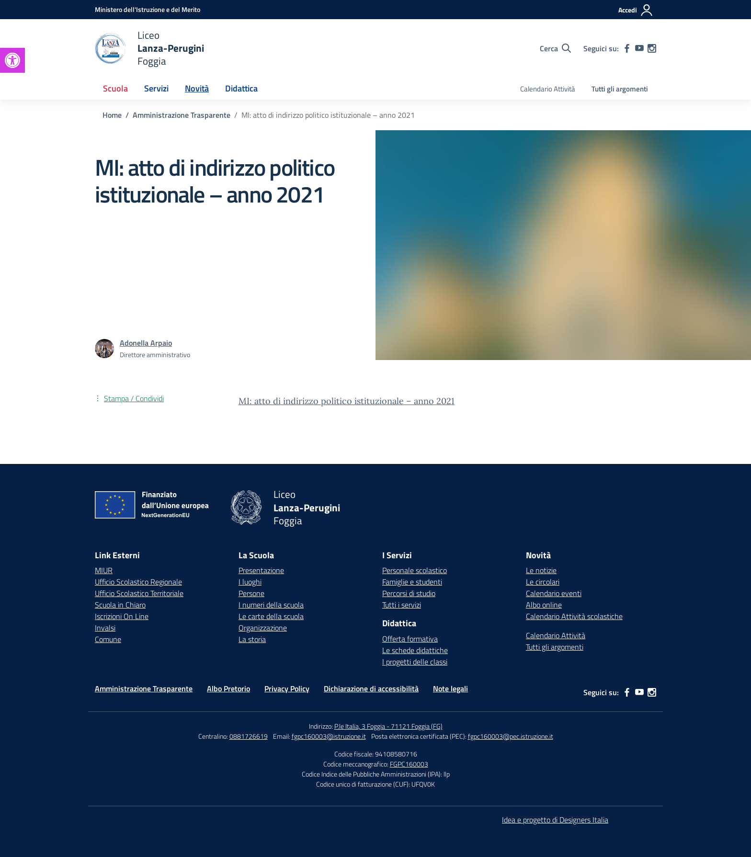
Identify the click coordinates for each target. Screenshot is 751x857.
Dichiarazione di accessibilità (371, 688)
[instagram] (652, 48)
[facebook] (627, 48)
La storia (252, 639)
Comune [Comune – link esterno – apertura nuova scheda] (108, 639)
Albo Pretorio (228, 688)
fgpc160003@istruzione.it (329, 736)
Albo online (544, 604)
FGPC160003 (409, 764)
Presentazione (261, 570)
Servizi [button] (156, 88)
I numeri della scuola (271, 604)
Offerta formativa (410, 638)
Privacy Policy (286, 688)
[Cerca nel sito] (555, 48)
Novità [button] (197, 88)
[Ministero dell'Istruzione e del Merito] (147, 9)
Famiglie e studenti (412, 581)
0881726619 (248, 736)
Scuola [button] (115, 88)
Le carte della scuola (271, 616)
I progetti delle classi (414, 661)
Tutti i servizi (401, 604)
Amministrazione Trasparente (144, 688)
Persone (251, 593)
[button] (12, 60)
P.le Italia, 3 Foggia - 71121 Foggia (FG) (388, 726)
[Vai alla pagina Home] (112, 115)
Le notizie (541, 570)
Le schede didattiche (415, 650)
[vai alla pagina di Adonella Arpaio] (146, 343)
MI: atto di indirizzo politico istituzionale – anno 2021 (347, 400)
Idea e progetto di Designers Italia (555, 819)
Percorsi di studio (408, 593)
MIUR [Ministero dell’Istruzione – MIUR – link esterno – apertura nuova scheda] (104, 570)
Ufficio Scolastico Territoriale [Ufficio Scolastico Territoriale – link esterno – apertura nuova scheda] (139, 593)
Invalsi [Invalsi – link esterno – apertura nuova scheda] (105, 627)
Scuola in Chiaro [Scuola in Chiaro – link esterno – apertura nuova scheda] (120, 604)
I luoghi (250, 581)
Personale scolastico (414, 570)
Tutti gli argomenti (620, 88)
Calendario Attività (547, 88)
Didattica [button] (241, 88)
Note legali (450, 688)
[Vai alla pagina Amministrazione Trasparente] (181, 115)
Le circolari (542, 581)
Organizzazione (263, 627)
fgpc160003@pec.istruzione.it (510, 736)
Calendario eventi (553, 593)
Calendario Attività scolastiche (574, 616)
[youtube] (639, 48)
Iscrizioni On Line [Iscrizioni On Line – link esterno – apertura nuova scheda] (121, 616)
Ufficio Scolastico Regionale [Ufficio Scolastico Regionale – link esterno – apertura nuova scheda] (138, 581)
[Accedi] (635, 10)
